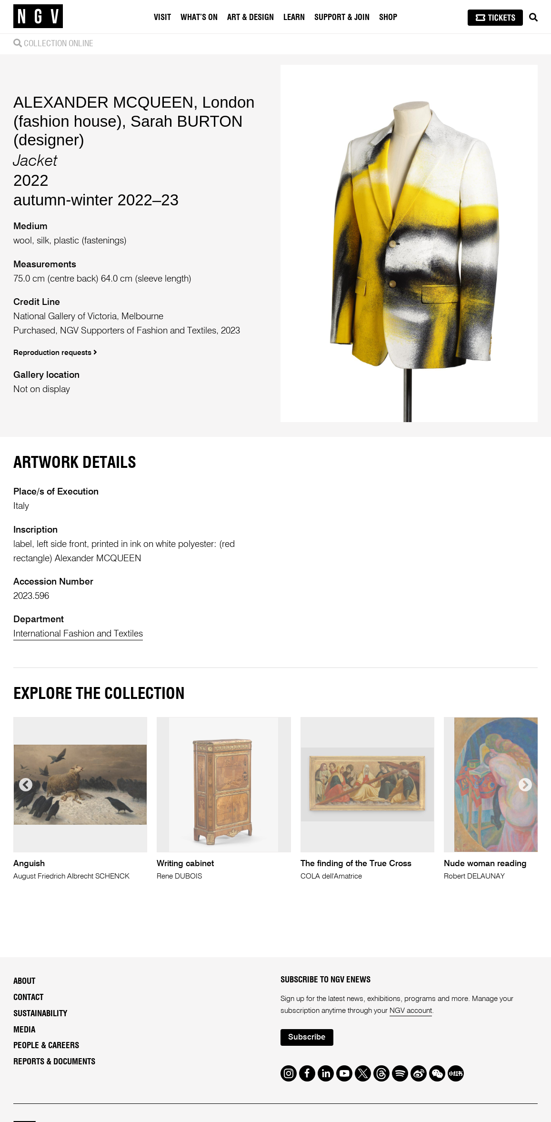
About (24, 981)
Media (24, 1030)
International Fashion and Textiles (78, 633)
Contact (28, 997)
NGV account (411, 1011)
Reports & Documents (54, 1062)
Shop (388, 17)
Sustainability (40, 1014)
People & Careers (46, 1045)
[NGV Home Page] (38, 16)
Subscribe (306, 1037)
